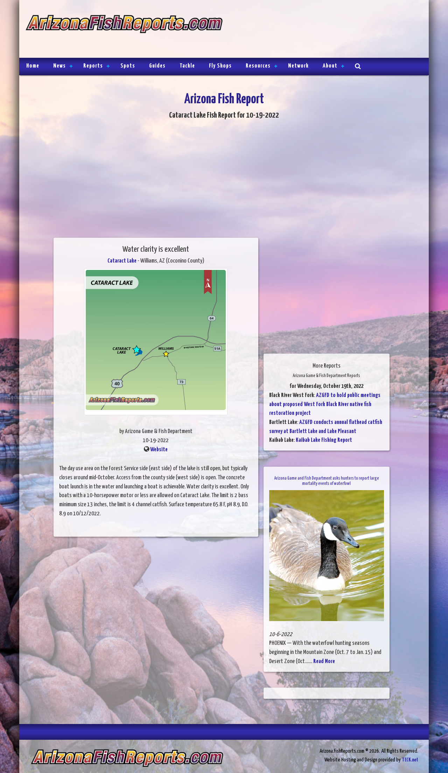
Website (159, 450)
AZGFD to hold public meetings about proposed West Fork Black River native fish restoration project (324, 404)
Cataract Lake (121, 261)
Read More (324, 661)
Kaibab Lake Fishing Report (324, 440)
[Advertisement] (322, 29)
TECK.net (410, 759)
